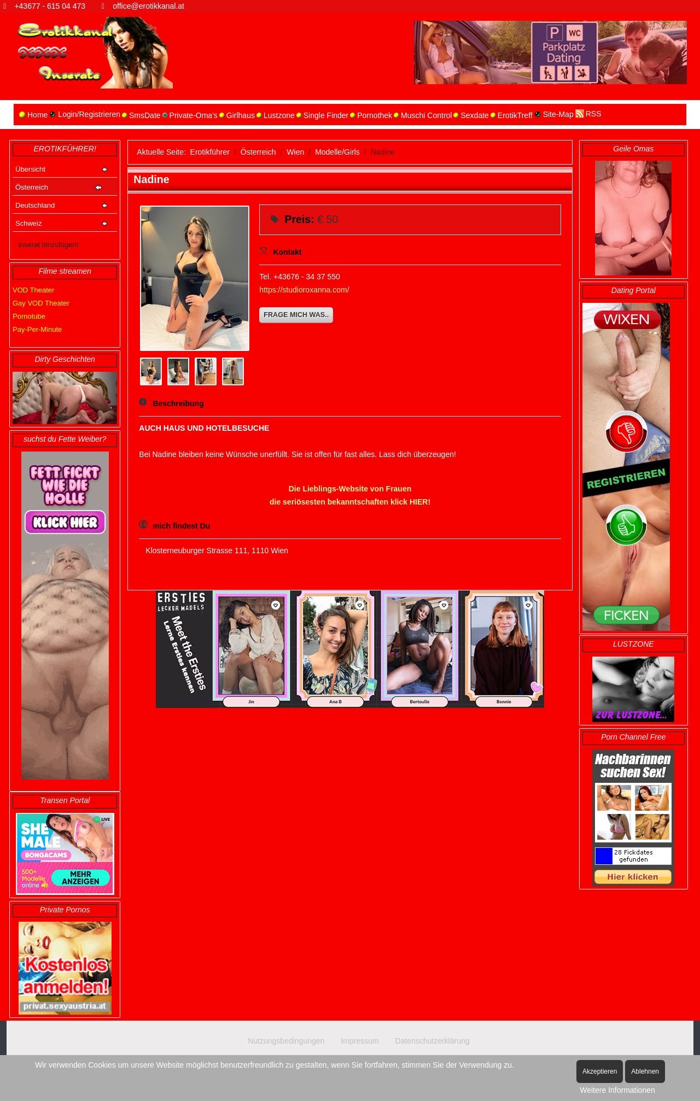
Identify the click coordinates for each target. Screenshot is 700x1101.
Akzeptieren (599, 1071)
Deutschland (35, 205)
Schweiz (28, 223)
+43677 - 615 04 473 (49, 6)
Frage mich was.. (296, 315)
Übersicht (30, 169)
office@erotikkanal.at (148, 6)
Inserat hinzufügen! (48, 245)
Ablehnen (645, 1071)
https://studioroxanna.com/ (304, 289)
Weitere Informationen (617, 1090)
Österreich (31, 187)
